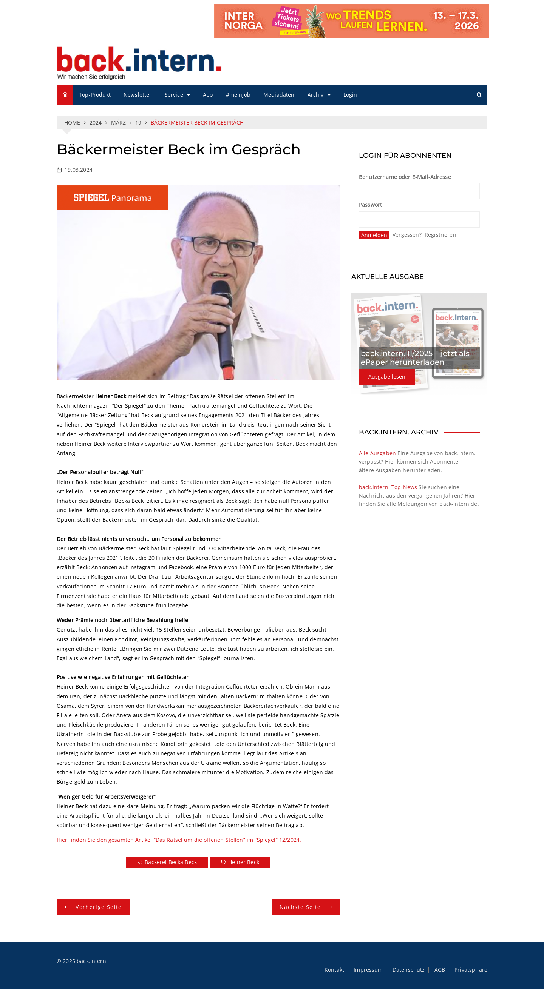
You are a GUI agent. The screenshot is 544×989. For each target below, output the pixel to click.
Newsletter (138, 94)
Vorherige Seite (99, 906)
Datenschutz (409, 970)
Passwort (370, 204)
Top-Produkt (95, 94)
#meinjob (238, 94)
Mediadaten (279, 94)
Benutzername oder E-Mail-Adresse (405, 176)
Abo (208, 94)
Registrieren (440, 234)
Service (174, 94)
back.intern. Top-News (388, 487)
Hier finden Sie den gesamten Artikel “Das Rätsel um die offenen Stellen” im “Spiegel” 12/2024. (179, 839)
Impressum (368, 970)
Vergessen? (407, 234)
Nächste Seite (300, 906)
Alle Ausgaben (377, 453)
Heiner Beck (243, 862)
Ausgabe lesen (386, 376)
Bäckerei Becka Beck (171, 862)
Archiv (316, 94)
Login (350, 94)
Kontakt (334, 970)
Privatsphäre (470, 970)
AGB (439, 970)
